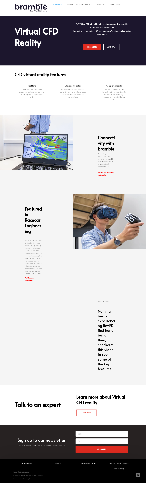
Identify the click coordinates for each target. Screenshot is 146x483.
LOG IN (38, 11)
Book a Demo (115, 5)
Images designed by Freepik (21, 479)
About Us (100, 5)
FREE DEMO (92, 47)
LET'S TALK (111, 47)
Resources (57, 5)
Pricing (70, 5)
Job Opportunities (27, 464)
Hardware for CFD (83, 5)
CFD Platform (41, 5)
